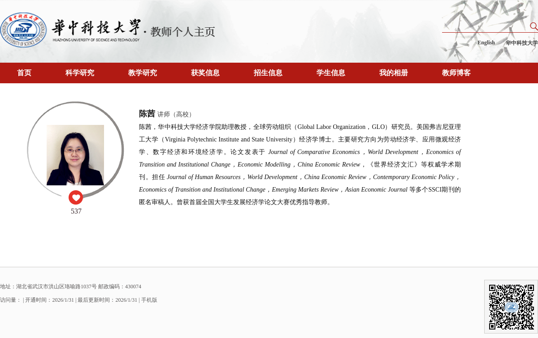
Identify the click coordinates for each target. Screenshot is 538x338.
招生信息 (268, 73)
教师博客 (456, 73)
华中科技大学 (522, 43)
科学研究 (79, 73)
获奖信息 (205, 73)
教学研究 (142, 73)
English (486, 42)
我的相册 (393, 73)
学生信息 (331, 73)
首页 (24, 73)
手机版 (149, 300)
